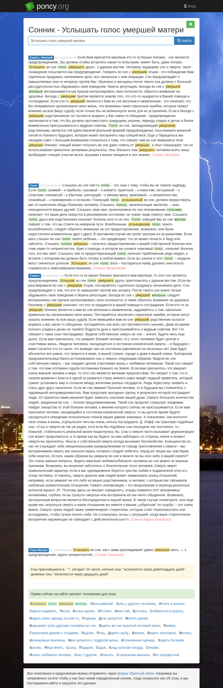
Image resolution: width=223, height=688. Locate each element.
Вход (190, 6)
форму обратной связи (136, 673)
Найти (184, 41)
